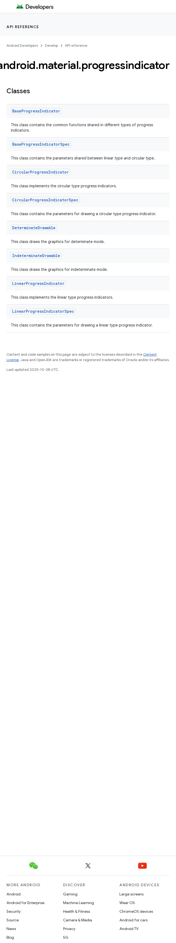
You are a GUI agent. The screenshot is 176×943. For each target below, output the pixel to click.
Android (13, 894)
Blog (10, 937)
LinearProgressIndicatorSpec (43, 311)
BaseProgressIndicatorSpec (41, 144)
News (11, 928)
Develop (51, 45)
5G (66, 937)
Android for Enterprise (25, 902)
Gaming (70, 894)
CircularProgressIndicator (40, 172)
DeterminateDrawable (34, 227)
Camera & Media (77, 920)
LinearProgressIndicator (38, 283)
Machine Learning (78, 902)
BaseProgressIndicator (36, 111)
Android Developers (22, 45)
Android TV (129, 928)
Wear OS (127, 902)
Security (13, 911)
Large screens (131, 894)
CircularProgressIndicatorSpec (45, 199)
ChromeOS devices (136, 911)
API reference (22, 26)
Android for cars (133, 920)
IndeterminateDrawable (36, 255)
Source (12, 920)
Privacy (69, 928)
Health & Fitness (76, 911)
